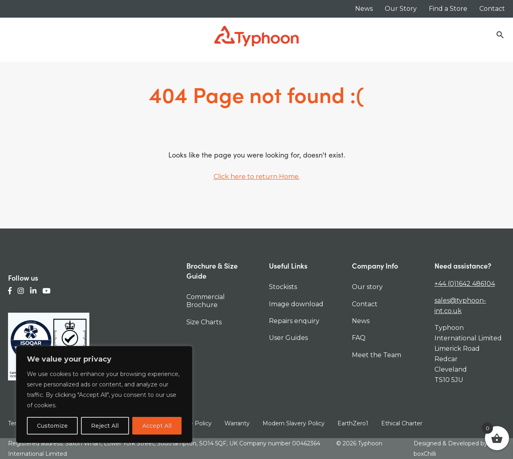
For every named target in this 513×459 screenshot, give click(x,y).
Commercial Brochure (205, 301)
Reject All (105, 425)
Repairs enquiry (294, 321)
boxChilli (425, 453)
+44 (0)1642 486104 (464, 283)
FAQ (359, 338)
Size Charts (204, 322)
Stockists (283, 287)
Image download (296, 304)
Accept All (157, 425)
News (364, 8)
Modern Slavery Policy (294, 423)
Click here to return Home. (257, 176)
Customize (52, 425)
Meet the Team (376, 355)
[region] (104, 394)
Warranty (237, 423)
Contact (492, 8)
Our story (367, 287)
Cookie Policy (193, 423)
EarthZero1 (352, 423)
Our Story (401, 8)
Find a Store (448, 8)
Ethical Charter (401, 423)
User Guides (288, 338)
